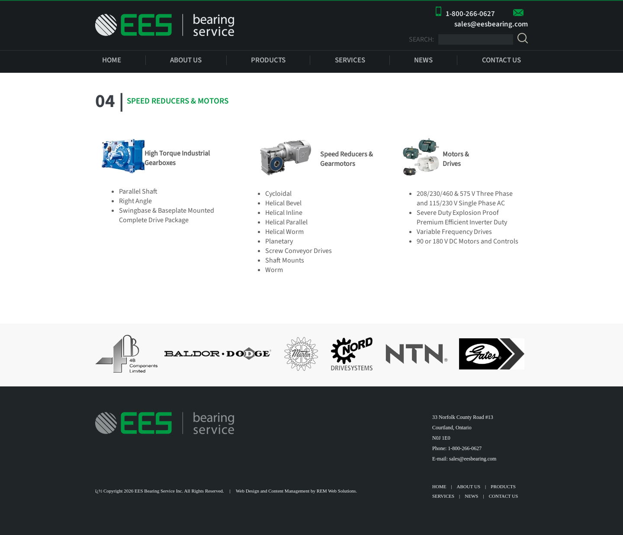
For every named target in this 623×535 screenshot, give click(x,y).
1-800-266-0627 (470, 14)
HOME (111, 60)
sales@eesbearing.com (491, 24)
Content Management (288, 490)
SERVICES (350, 60)
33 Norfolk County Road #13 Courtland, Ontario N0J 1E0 (462, 427)
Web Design (247, 490)
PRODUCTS (268, 60)
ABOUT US (186, 60)
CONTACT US (501, 60)
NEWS (423, 60)
